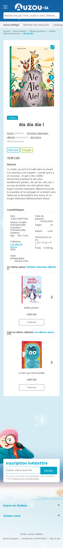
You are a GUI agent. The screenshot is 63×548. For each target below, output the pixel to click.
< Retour (12, 117)
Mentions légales (10, 538)
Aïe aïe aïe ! (28, 33)
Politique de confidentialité (25, 478)
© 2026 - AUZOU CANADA (31, 534)
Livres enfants (19, 31)
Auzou (10, 133)
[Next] (51, 77)
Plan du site (55, 538)
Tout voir (31, 322)
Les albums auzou (16, 245)
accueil (6, 31)
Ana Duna (35, 137)
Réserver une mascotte (36, 24)
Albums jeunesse (38, 31)
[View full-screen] (52, 47)
